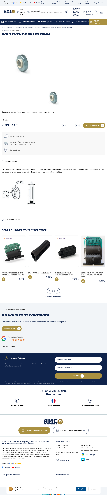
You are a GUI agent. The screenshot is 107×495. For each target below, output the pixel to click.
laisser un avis (10, 328)
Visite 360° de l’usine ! (56, 3)
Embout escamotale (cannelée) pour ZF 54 (64, 274)
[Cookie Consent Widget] (53, 489)
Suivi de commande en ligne (71, 430)
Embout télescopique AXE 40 (40, 273)
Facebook (27, 3)
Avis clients (79, 3)
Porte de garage (27, 22)
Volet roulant (10, 27)
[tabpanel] (54, 97)
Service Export (87, 3)
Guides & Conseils (80, 22)
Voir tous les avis (8, 346)
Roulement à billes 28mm (67, 27)
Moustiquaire (45, 22)
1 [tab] (53, 112)
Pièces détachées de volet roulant (24, 27)
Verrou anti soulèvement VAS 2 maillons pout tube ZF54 (92, 275)
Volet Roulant (8, 22)
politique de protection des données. (46, 383)
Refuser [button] (93, 489)
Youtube (37, 3)
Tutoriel (100, 3)
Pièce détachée (62, 22)
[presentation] (50, 291)
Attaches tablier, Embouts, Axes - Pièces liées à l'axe (47, 27)
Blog (95, 3)
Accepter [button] (81, 489)
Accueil (3, 27)
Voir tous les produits (53, 297)
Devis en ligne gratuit (34, 430)
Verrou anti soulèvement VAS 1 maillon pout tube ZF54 (13, 274)
